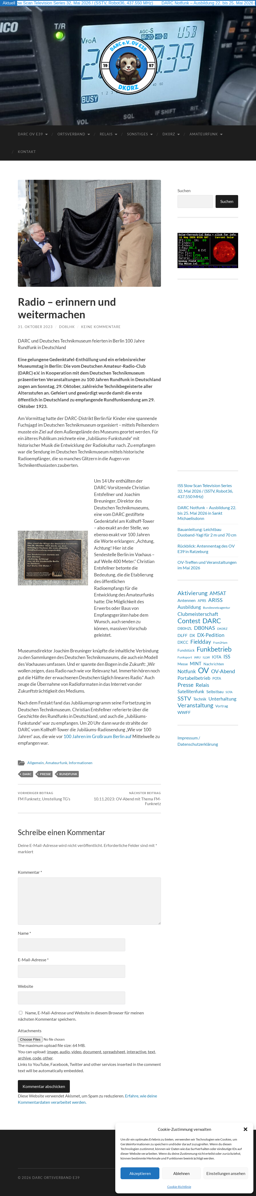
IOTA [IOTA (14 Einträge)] (216, 656)
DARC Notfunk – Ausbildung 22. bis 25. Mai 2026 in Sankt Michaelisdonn (206, 513)
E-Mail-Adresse (33, 959)
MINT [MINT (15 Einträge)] (195, 663)
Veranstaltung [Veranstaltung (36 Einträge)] (195, 705)
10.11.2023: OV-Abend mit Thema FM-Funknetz (126, 798)
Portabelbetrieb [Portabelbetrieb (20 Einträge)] (193, 678)
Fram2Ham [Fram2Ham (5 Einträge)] (220, 642)
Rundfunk (68, 774)
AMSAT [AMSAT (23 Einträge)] (218, 593)
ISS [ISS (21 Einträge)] (226, 657)
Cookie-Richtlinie (179, 1187)
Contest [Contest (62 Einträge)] (188, 620)
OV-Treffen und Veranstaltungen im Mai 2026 (207, 565)
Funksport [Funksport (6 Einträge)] (184, 657)
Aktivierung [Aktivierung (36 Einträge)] (192, 593)
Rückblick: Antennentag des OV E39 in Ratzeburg (206, 548)
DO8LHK (67, 327)
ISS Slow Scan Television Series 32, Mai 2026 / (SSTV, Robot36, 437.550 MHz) (83, 3)
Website (25, 986)
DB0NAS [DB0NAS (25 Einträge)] (204, 628)
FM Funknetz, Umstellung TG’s (44, 796)
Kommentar (30, 872)
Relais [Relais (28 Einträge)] (202, 685)
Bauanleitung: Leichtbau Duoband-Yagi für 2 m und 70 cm (206, 532)
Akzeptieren (140, 1173)
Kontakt (27, 152)
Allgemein (35, 763)
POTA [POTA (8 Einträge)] (216, 678)
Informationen (80, 763)
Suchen (184, 190)
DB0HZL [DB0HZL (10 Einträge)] (184, 628)
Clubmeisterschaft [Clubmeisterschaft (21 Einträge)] (197, 614)
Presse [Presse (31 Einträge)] (185, 685)
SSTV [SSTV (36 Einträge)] (184, 698)
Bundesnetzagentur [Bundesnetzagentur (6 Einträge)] (216, 607)
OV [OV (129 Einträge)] (203, 670)
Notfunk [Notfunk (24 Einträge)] (186, 671)
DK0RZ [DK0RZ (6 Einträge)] (222, 628)
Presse (45, 774)
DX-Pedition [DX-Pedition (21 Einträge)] (210, 635)
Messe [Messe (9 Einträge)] (182, 664)
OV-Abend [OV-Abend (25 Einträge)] (223, 671)
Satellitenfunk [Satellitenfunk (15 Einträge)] (190, 691)
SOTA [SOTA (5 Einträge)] (229, 692)
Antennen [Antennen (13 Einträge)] (186, 600)
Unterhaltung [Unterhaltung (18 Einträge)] (222, 699)
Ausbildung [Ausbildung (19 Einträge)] (189, 607)
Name (24, 933)
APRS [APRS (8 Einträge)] (202, 601)
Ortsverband (71, 134)
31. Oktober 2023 (35, 327)
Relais (106, 134)
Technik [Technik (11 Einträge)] (199, 699)
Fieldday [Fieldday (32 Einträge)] (200, 641)
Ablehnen (181, 1173)
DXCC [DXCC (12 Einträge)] (182, 642)
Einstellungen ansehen (225, 1173)
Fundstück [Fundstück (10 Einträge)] (186, 650)
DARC (27, 774)
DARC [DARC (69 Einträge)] (211, 620)
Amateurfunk (204, 134)
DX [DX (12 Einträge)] (192, 635)
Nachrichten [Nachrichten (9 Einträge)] (213, 664)
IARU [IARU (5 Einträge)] (197, 657)
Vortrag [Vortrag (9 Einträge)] (221, 706)
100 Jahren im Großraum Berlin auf (98, 736)
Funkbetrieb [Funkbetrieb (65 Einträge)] (214, 649)
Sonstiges (137, 134)
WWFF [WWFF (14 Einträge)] (184, 712)
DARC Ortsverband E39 (56, 1177)
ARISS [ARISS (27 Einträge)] (215, 600)
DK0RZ (169, 134)
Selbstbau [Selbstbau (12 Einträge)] (214, 691)
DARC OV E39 (30, 134)
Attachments (29, 1030)
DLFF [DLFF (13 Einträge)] (182, 635)
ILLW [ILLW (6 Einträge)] (206, 657)
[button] (245, 1129)
